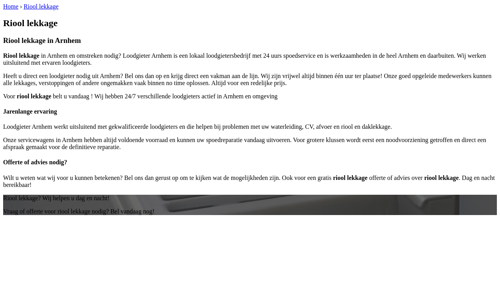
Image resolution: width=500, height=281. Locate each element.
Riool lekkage (40, 6)
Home (10, 6)
